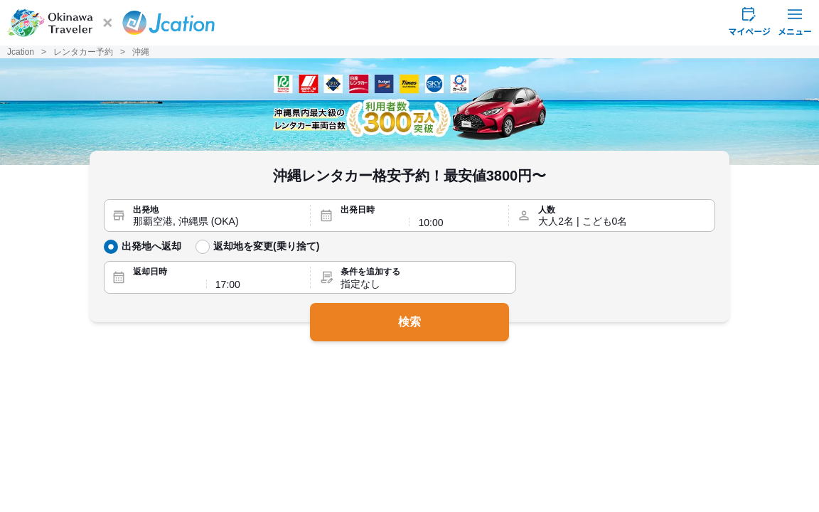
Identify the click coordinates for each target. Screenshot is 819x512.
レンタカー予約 (83, 52)
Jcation (20, 52)
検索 (409, 322)
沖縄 (140, 52)
